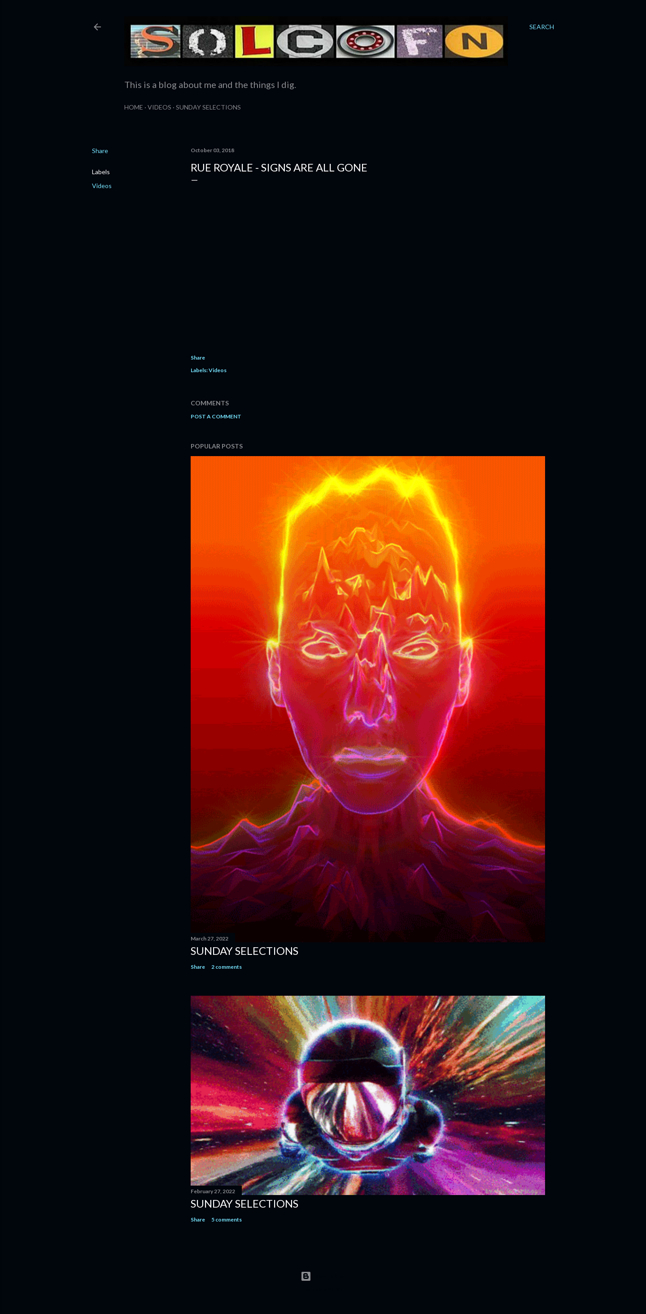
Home (133, 107)
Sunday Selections (208, 107)
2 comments (226, 966)
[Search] (541, 27)
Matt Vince (336, 1289)
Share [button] (100, 150)
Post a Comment (216, 416)
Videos (159, 107)
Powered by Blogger (323, 1276)
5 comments (226, 1219)
